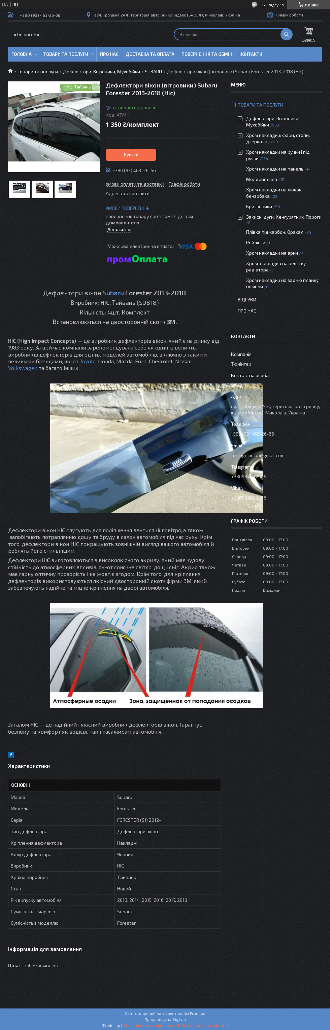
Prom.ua (197, 1013)
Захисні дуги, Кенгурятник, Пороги (284, 217)
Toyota (88, 361)
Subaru (113, 293)
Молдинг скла (261, 179)
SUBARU (153, 71)
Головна (21, 54)
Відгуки (247, 299)
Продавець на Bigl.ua (165, 1019)
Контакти (250, 54)
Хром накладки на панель (274, 169)
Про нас (109, 54)
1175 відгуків (272, 4)
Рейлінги (255, 242)
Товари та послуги (65, 54)
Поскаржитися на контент (148, 1025)
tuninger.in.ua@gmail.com (258, 455)
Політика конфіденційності (202, 1025)
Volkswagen (22, 368)
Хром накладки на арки (272, 253)
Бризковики (259, 206)
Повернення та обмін (207, 54)
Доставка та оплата (150, 54)
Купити (131, 154)
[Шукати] (286, 34)
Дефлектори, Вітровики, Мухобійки (101, 71)
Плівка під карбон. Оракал (274, 232)
